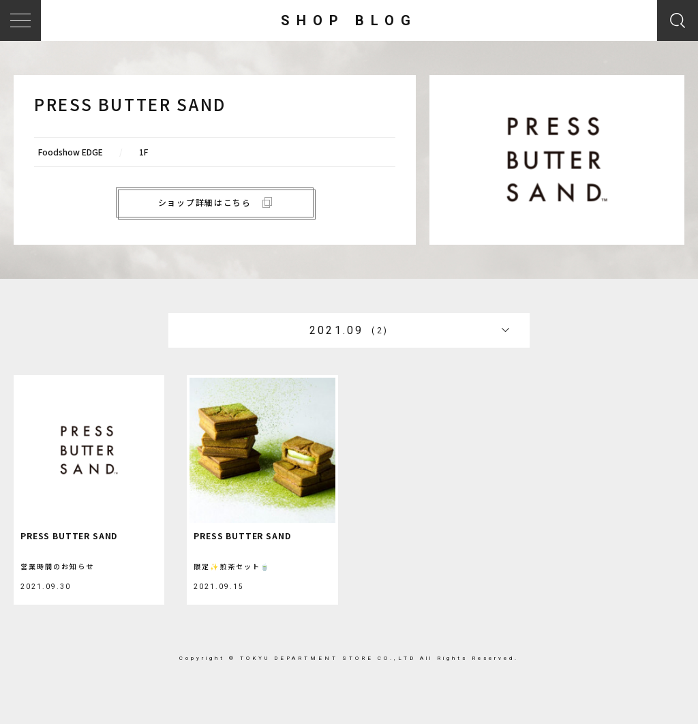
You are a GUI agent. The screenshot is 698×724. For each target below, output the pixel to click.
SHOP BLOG (349, 20)
